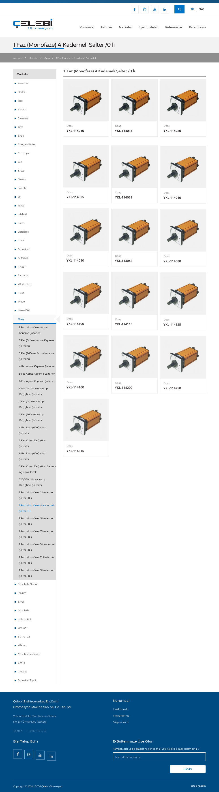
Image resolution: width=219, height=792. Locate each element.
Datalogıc (23, 231)
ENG (201, 9)
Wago (21, 301)
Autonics (23, 258)
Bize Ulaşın (197, 27)
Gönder (188, 769)
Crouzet (22, 671)
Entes (21, 170)
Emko (21, 662)
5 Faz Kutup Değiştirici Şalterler (32, 443)
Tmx (20, 100)
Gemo (21, 179)
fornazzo (23, 118)
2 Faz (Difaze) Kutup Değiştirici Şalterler (31, 404)
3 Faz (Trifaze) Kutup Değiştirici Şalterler (31, 417)
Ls (19, 196)
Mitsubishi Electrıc (28, 584)
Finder (21, 266)
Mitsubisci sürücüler (29, 654)
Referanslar (173, 27)
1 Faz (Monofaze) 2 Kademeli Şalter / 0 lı (36, 495)
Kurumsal (87, 27)
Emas (21, 601)
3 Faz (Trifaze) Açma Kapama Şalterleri (36, 356)
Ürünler (106, 27)
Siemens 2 (24, 636)
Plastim (22, 593)
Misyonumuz (121, 715)
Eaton (21, 223)
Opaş (47, 58)
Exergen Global (26, 144)
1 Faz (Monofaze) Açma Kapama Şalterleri (33, 330)
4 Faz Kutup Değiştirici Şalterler (33, 430)
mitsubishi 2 (24, 619)
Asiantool (23, 83)
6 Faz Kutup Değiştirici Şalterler (33, 456)
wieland (22, 214)
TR (192, 9)
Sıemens (23, 275)
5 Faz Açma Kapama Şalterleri (37, 373)
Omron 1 (23, 627)
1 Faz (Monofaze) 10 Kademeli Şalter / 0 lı (37, 547)
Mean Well (24, 310)
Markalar (125, 27)
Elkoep (22, 109)
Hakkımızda (120, 709)
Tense (21, 205)
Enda (21, 135)
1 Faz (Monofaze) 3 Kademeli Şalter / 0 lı (36, 573)
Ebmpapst (23, 153)
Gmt (20, 127)
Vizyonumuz (121, 722)
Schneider (23, 249)
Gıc (20, 161)
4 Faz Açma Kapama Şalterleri (37, 366)
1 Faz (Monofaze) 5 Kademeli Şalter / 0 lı (36, 521)
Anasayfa (17, 58)
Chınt (21, 240)
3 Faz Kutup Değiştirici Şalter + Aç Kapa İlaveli (37, 469)
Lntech (22, 188)
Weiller (22, 645)
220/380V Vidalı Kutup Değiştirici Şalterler (32, 482)
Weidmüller (24, 284)
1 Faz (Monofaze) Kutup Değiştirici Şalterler (33, 391)
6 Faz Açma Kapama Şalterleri (37, 381)
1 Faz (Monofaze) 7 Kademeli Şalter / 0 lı (36, 534)
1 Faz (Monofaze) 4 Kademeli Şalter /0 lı (36, 508)
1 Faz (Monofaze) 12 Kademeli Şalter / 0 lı (37, 560)
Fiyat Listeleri (149, 27)
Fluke (21, 292)
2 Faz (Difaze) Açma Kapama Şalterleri (36, 343)
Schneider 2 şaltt (27, 680)
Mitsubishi (23, 610)
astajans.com (198, 785)
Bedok (22, 92)
